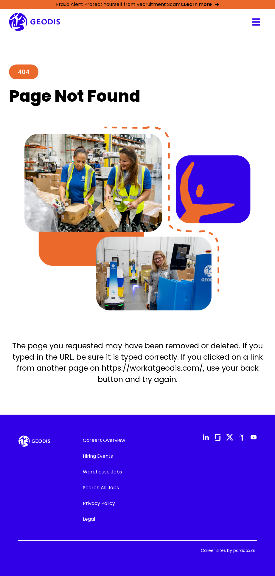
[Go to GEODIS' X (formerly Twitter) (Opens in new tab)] (229, 437)
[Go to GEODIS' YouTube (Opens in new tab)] (253, 437)
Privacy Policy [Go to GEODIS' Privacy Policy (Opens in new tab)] (99, 503)
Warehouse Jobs (102, 471)
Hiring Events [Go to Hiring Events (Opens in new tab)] (98, 456)
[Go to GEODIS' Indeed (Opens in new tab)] (241, 437)
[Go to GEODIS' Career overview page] (34, 22)
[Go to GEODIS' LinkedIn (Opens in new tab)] (205, 437)
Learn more (201, 4)
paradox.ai (244, 550)
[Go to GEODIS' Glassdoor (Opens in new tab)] (217, 437)
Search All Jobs (101, 487)
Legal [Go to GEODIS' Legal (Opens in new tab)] (89, 519)
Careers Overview (104, 440)
